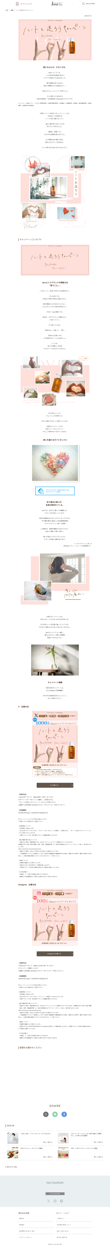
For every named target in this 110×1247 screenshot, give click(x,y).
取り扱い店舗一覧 (62, 1237)
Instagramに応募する (54, 954)
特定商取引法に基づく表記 (26, 1231)
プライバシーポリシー (25, 1237)
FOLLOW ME (55, 1194)
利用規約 (21, 1224)
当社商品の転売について (64, 1224)
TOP (7, 10)
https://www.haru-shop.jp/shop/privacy (29, 849)
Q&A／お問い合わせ (63, 1231)
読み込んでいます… (55, 1075)
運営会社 (21, 1218)
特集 (12, 10)
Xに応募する (54, 785)
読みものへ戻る (12, 1167)
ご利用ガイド (61, 1218)
